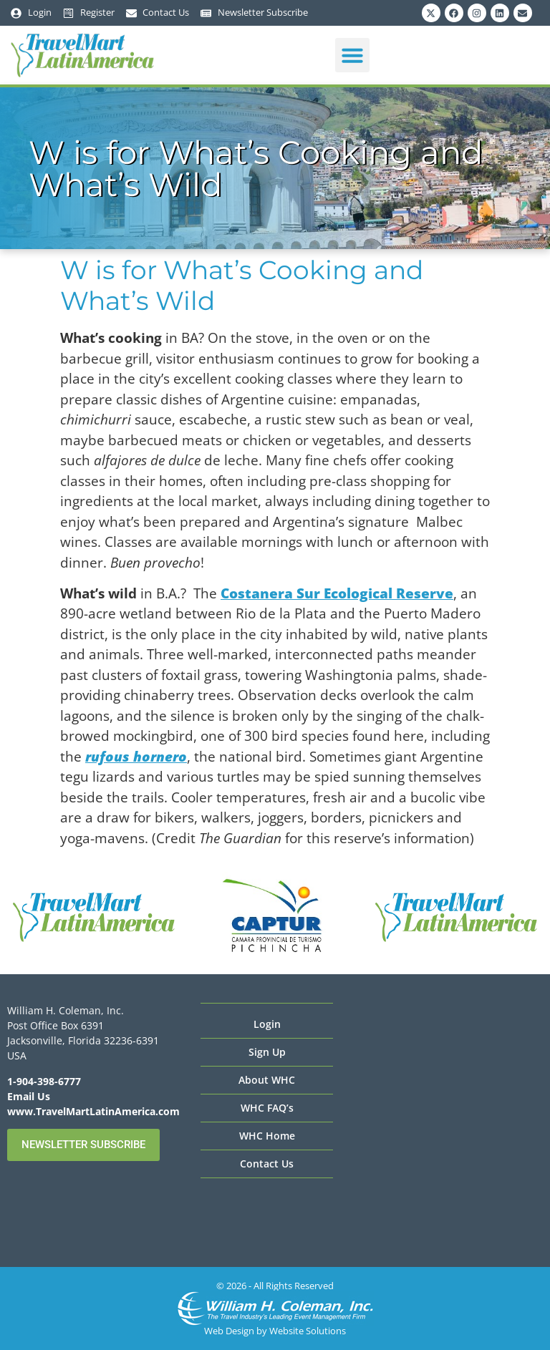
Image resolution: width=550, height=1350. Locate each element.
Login (267, 1024)
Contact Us (267, 1163)
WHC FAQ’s (267, 1108)
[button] (352, 55)
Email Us (28, 1096)
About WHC (266, 1080)
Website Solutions (307, 1330)
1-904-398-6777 (44, 1081)
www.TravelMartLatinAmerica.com (93, 1111)
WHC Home (267, 1135)
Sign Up (267, 1052)
